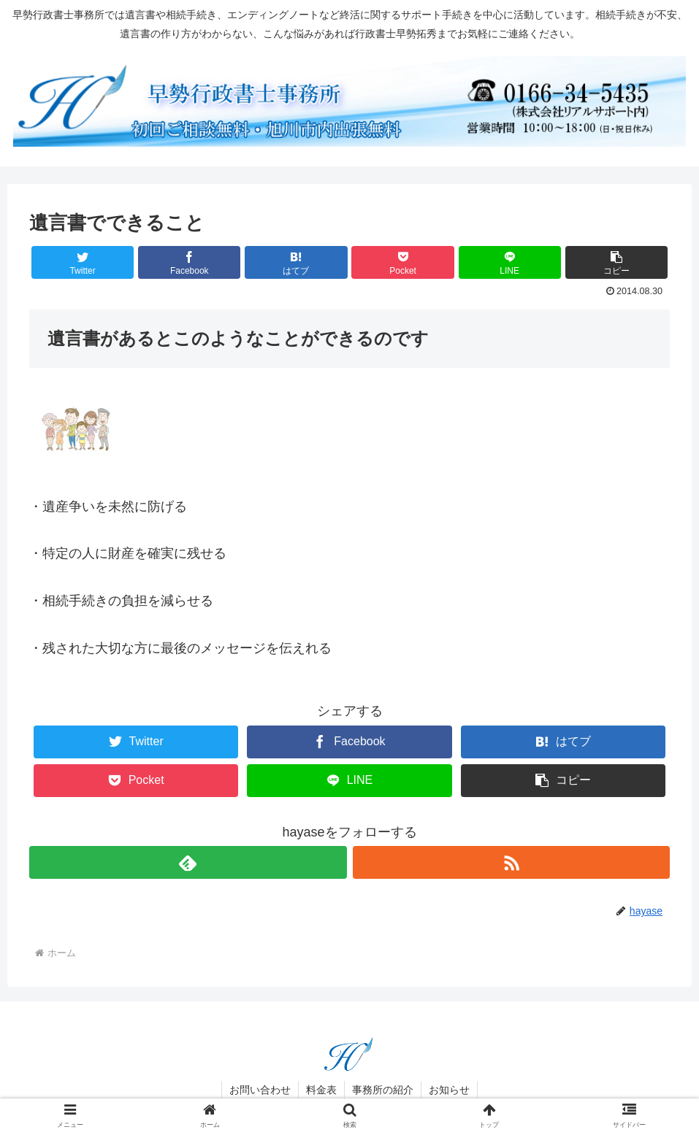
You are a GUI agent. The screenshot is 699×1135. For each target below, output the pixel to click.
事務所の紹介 (382, 1090)
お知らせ (449, 1090)
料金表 (321, 1090)
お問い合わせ (260, 1090)
